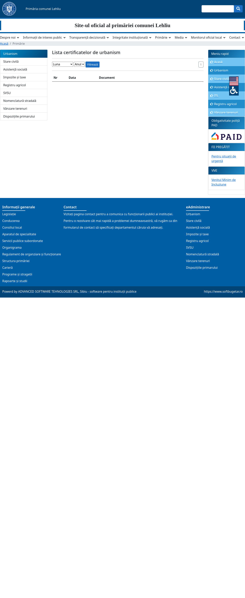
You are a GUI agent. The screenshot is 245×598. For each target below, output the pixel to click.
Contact (234, 37)
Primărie (161, 37)
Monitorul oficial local (206, 37)
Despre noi (8, 37)
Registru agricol (14, 85)
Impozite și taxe (14, 77)
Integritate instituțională (130, 37)
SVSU (7, 93)
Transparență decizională (87, 37)
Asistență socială (15, 69)
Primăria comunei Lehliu (43, 9)
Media (179, 37)
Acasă (4, 43)
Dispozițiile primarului (19, 116)
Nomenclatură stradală (19, 101)
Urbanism (10, 54)
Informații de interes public (42, 37)
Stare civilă (11, 61)
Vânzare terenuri (15, 108)
